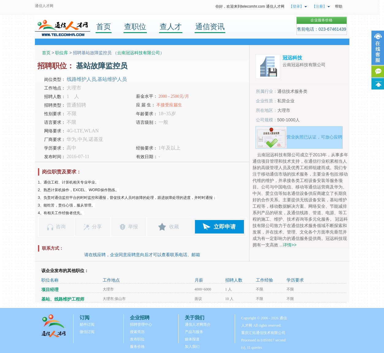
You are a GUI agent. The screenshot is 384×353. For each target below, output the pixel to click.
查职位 (135, 26)
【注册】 (319, 6)
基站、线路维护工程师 (62, 299)
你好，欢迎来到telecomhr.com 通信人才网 (249, 6)
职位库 (61, 52)
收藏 (174, 226)
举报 (133, 226)
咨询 (61, 226)
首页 (103, 26)
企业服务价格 (321, 20)
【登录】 (296, 6)
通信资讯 (210, 26)
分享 (97, 226)
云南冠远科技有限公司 (138, 52)
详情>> (289, 244)
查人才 (171, 26)
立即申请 (225, 227)
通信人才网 (44, 6)
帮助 (338, 6)
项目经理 (50, 289)
